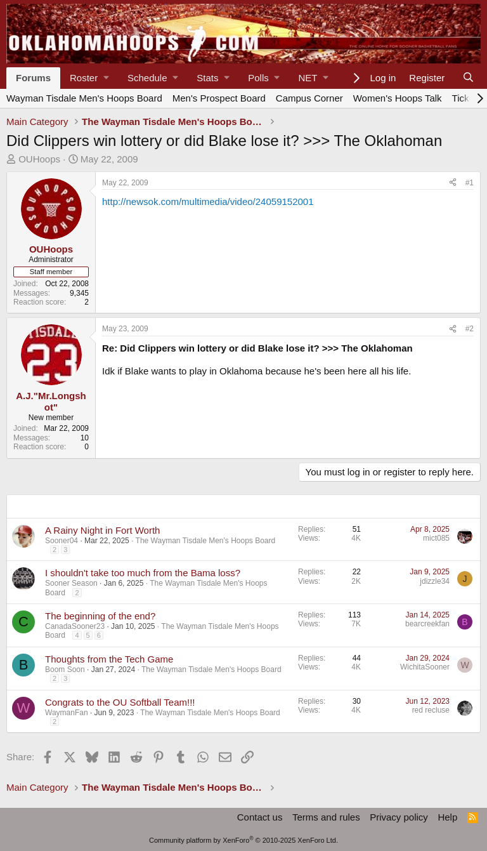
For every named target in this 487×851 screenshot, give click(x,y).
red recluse (431, 710)
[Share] (453, 182)
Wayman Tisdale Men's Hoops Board (84, 98)
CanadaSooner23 (75, 626)
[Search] (468, 78)
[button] (89, 78)
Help (447, 817)
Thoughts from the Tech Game (109, 659)
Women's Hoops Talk (397, 98)
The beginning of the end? (100, 615)
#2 (469, 328)
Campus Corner (309, 98)
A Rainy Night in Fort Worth (102, 530)
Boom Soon (65, 669)
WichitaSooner (425, 667)
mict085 (436, 538)
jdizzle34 (435, 581)
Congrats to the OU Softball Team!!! (120, 702)
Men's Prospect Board (219, 98)
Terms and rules (326, 817)
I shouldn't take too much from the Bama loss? (142, 572)
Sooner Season (71, 583)
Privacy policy (399, 817)
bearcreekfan (427, 623)
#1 (469, 182)
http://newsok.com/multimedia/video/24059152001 (208, 201)
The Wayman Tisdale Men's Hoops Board (206, 540)
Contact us (260, 817)
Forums (33, 77)
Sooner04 (61, 540)
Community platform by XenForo (243, 840)
